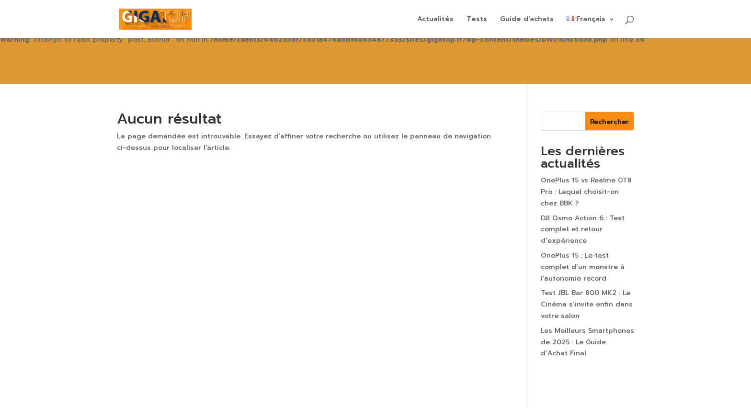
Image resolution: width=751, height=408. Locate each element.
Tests (477, 20)
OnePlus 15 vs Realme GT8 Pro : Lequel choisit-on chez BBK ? (586, 191)
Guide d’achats (527, 20)
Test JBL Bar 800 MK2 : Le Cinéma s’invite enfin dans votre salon (587, 304)
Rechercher (609, 122)
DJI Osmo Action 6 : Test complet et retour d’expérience (583, 229)
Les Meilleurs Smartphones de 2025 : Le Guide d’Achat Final (587, 342)
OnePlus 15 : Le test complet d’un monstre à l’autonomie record (583, 266)
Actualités (435, 20)
